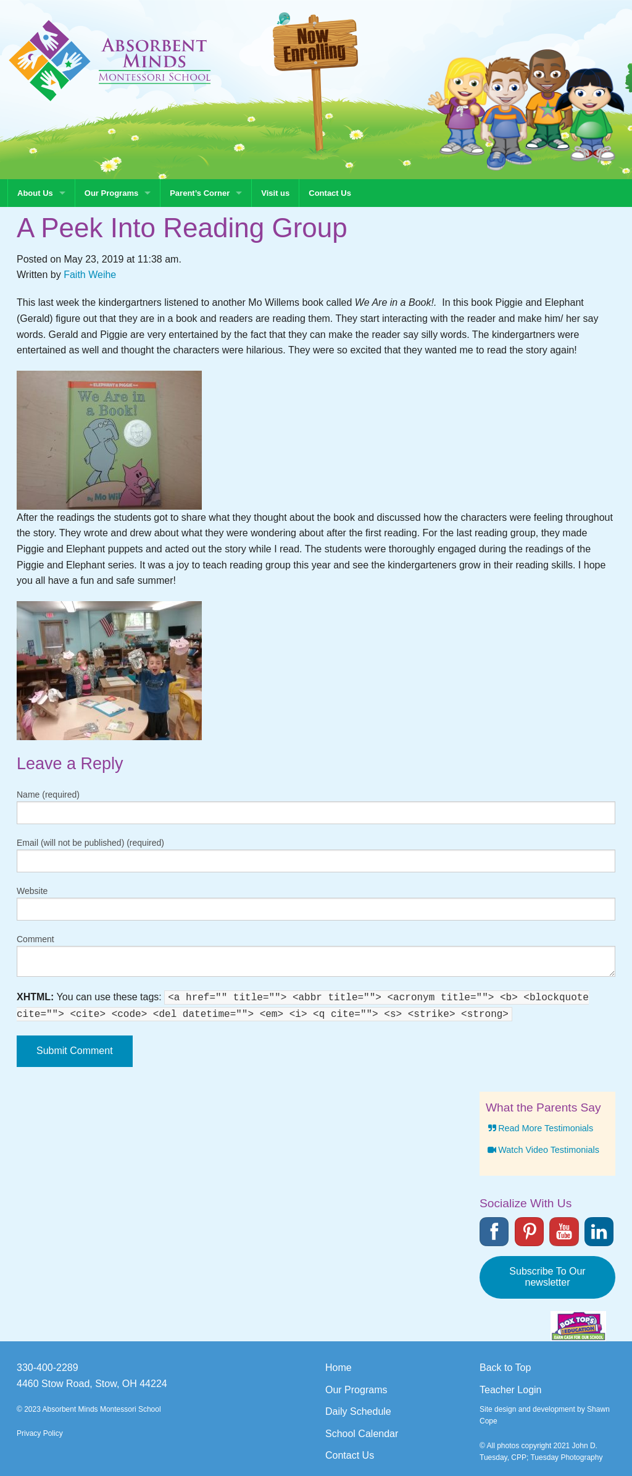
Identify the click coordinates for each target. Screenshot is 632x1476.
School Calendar (361, 1433)
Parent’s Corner (200, 193)
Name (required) (48, 794)
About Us (35, 193)
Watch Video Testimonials (542, 1150)
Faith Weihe (90, 274)
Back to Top (505, 1367)
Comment (35, 939)
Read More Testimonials (539, 1128)
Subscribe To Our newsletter (547, 1277)
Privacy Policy (40, 1433)
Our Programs (111, 193)
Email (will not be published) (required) (90, 843)
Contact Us (330, 193)
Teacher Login (511, 1390)
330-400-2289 (47, 1367)
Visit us (275, 193)
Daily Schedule (358, 1411)
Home (338, 1367)
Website (32, 891)
